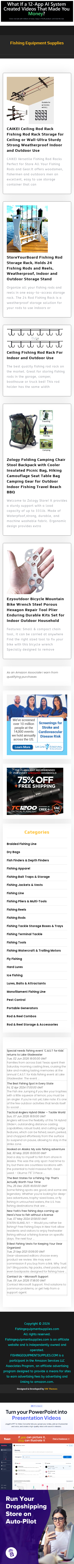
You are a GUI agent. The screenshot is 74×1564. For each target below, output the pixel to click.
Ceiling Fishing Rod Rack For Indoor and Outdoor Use (35, 355)
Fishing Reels (16, 910)
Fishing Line (15, 893)
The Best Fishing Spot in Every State (30, 1083)
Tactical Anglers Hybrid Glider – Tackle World (36, 1112)
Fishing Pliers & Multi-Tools (27, 901)
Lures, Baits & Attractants (26, 983)
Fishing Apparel (18, 868)
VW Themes (50, 1389)
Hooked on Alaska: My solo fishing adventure (36, 1149)
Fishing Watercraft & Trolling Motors (34, 951)
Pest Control (16, 1000)
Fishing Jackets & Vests (25, 885)
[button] (37, 57)
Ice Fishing (15, 975)
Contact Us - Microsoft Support (27, 1276)
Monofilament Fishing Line (26, 992)
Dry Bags (13, 852)
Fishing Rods (16, 918)
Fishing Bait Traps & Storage (28, 877)
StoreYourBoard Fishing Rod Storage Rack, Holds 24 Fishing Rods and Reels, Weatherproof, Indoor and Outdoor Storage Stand (35, 268)
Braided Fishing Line (22, 844)
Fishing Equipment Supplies (37, 42)
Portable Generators (22, 1008)
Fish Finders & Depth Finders (28, 860)
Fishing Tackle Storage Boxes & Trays (35, 926)
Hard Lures (15, 967)
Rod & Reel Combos (21, 1016)
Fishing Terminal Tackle (24, 934)
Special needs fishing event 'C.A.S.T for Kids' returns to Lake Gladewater (35, 1053)
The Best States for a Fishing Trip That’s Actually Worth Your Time (33, 1180)
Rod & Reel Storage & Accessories (32, 1024)
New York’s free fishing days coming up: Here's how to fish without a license (33, 1213)
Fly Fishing (14, 959)
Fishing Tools (16, 942)
